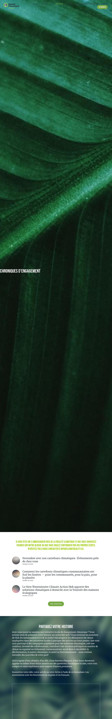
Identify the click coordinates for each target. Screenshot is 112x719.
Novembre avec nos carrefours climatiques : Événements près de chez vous (60, 560)
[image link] (11, 5)
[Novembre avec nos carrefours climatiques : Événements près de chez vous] (16, 560)
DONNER (102, 7)
